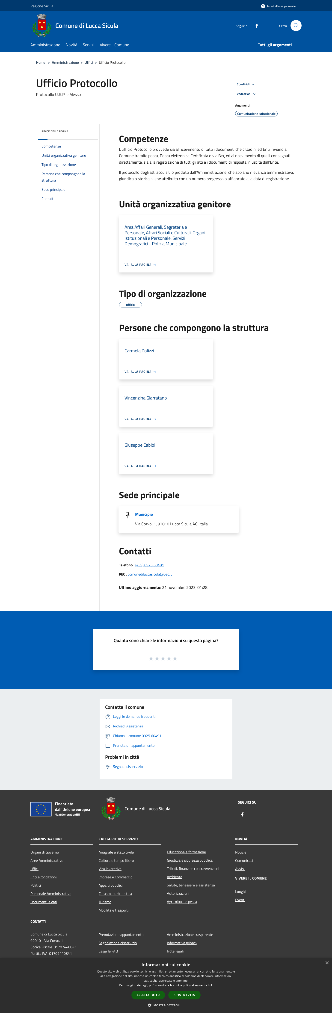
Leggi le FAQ (108, 951)
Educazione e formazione (186, 852)
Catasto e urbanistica (115, 893)
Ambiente (174, 877)
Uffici (89, 62)
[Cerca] (296, 25)
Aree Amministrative (46, 860)
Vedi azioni (247, 94)
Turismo (105, 902)
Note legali (175, 951)
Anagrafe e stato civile (116, 852)
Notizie (240, 852)
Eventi (240, 900)
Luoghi (240, 891)
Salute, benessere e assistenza (191, 885)
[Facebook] (255, 25)
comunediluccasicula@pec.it (150, 574)
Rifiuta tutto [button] (185, 995)
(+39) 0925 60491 (149, 565)
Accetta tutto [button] (148, 995)
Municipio (144, 514)
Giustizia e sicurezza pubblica (190, 860)
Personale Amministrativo (50, 893)
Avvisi (240, 868)
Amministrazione (65, 62)
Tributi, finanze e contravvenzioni (193, 868)
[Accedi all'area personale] (278, 6)
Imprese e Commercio (115, 877)
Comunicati (244, 860)
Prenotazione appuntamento (121, 934)
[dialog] (166, 985)
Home (40, 62)
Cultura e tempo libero (116, 860)
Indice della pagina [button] (55, 131)
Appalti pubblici (111, 885)
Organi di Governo (44, 852)
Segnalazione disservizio (118, 943)
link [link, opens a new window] (210, 985)
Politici (35, 885)
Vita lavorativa (110, 868)
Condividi (246, 84)
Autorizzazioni (178, 893)
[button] (166, 1005)
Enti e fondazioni (43, 877)
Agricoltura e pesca (182, 901)
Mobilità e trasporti (114, 910)
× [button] (327, 963)
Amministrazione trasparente (190, 934)
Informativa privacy (182, 943)
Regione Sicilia (41, 6)
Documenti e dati (43, 902)
